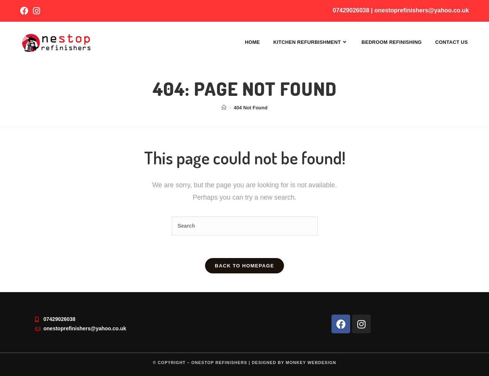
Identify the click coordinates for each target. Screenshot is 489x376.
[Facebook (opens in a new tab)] (25, 11)
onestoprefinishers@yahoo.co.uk (422, 10)
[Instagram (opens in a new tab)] (36, 11)
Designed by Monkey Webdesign (294, 362)
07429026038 (351, 10)
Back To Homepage (244, 266)
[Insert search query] (245, 226)
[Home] (223, 107)
